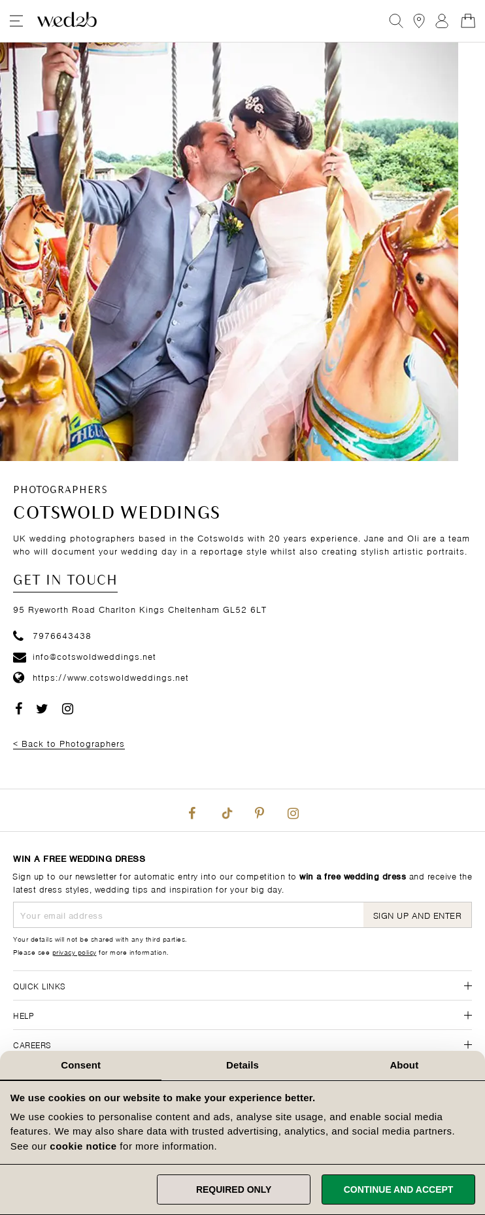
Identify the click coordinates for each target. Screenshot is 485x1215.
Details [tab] (242, 1064)
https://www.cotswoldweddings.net (101, 676)
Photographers (60, 490)
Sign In (442, 21)
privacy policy (74, 951)
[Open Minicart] (468, 21)
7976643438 (52, 634)
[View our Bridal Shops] (419, 21)
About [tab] (404, 1064)
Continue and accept (399, 1189)
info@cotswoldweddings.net (84, 655)
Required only (233, 1189)
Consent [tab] (81, 1064)
